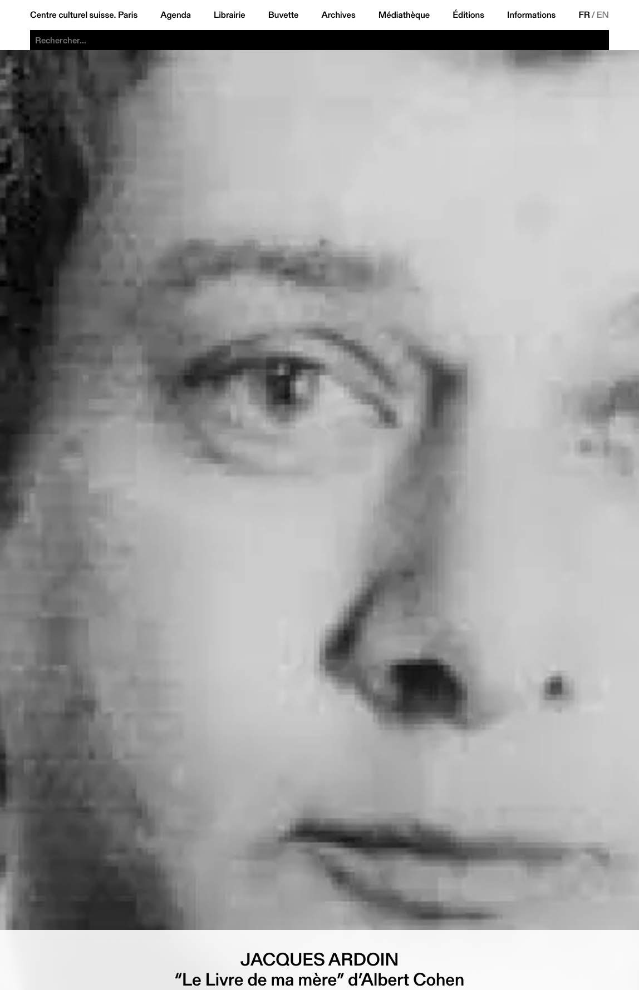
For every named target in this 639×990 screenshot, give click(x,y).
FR (584, 15)
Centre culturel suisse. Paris (83, 15)
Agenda (175, 15)
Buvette (283, 15)
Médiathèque (404, 15)
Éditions (468, 15)
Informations (531, 15)
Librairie (229, 15)
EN (603, 15)
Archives (338, 15)
